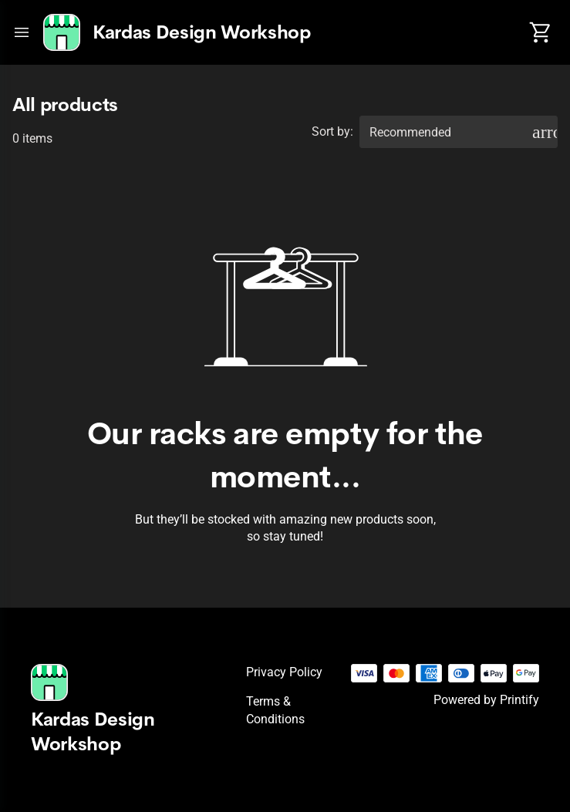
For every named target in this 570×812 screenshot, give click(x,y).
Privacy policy (284, 672)
